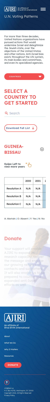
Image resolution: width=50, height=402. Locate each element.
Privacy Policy (9, 395)
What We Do (10, 343)
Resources (9, 356)
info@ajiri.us (9, 388)
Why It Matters (11, 349)
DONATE (13, 364)
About (7, 336)
